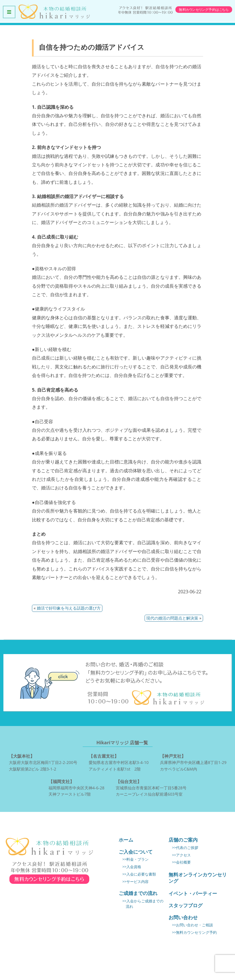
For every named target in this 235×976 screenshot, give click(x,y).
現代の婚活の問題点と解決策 (172, 618)
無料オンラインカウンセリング (198, 877)
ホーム (126, 839)
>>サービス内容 (135, 881)
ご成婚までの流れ (138, 893)
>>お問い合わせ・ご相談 (192, 925)
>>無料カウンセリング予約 (194, 932)
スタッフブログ (185, 905)
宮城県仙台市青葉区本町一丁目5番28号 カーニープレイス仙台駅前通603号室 (151, 787)
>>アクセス (181, 855)
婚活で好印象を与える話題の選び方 (69, 608)
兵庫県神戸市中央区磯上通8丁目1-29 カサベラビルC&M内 (193, 762)
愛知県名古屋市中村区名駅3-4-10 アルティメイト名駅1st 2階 (119, 762)
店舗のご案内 (183, 839)
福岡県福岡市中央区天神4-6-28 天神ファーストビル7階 (76, 787)
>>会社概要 (181, 862)
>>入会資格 (131, 866)
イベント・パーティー (193, 893)
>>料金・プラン (135, 859)
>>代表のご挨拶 (185, 847)
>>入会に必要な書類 (139, 874)
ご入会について (136, 851)
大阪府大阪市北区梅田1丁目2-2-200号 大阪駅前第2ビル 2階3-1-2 (43, 762)
